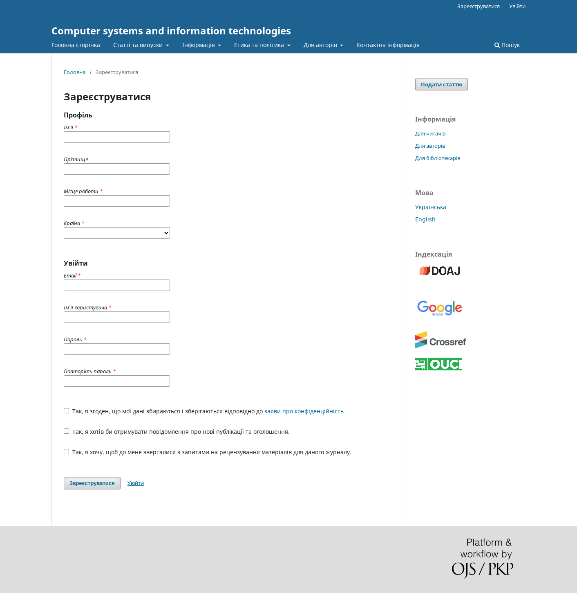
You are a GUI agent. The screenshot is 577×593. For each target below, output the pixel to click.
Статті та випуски (138, 45)
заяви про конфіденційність (304, 411)
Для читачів (430, 133)
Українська (430, 207)
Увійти (517, 6)
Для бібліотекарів (437, 158)
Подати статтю (441, 84)
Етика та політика (260, 45)
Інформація (199, 45)
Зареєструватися (478, 6)
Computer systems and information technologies (171, 30)
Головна (74, 72)
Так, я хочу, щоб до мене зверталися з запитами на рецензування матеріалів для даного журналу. (207, 452)
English (425, 219)
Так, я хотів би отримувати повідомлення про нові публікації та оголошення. (177, 431)
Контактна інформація (388, 45)
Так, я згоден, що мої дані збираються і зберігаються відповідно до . (205, 411)
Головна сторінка (75, 45)
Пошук (507, 45)
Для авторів (321, 45)
